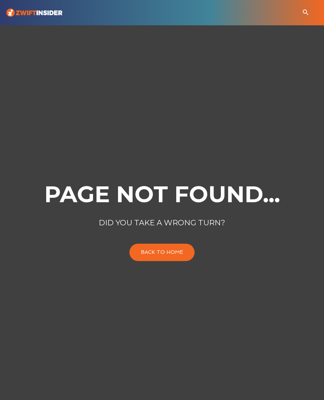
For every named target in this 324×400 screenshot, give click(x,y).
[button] (306, 13)
